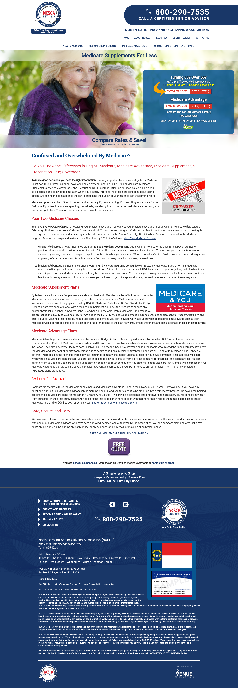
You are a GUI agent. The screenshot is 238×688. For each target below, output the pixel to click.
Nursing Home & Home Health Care (173, 46)
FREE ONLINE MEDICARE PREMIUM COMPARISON (119, 433)
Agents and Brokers (57, 509)
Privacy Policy (53, 519)
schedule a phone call (85, 463)
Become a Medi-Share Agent (62, 514)
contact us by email (163, 463)
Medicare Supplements (102, 46)
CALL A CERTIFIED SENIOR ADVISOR (174, 19)
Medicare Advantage (134, 46)
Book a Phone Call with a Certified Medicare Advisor (61, 502)
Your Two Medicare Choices (140, 238)
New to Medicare (73, 46)
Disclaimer (50, 524)
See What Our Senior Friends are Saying (115, 402)
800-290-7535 (177, 12)
